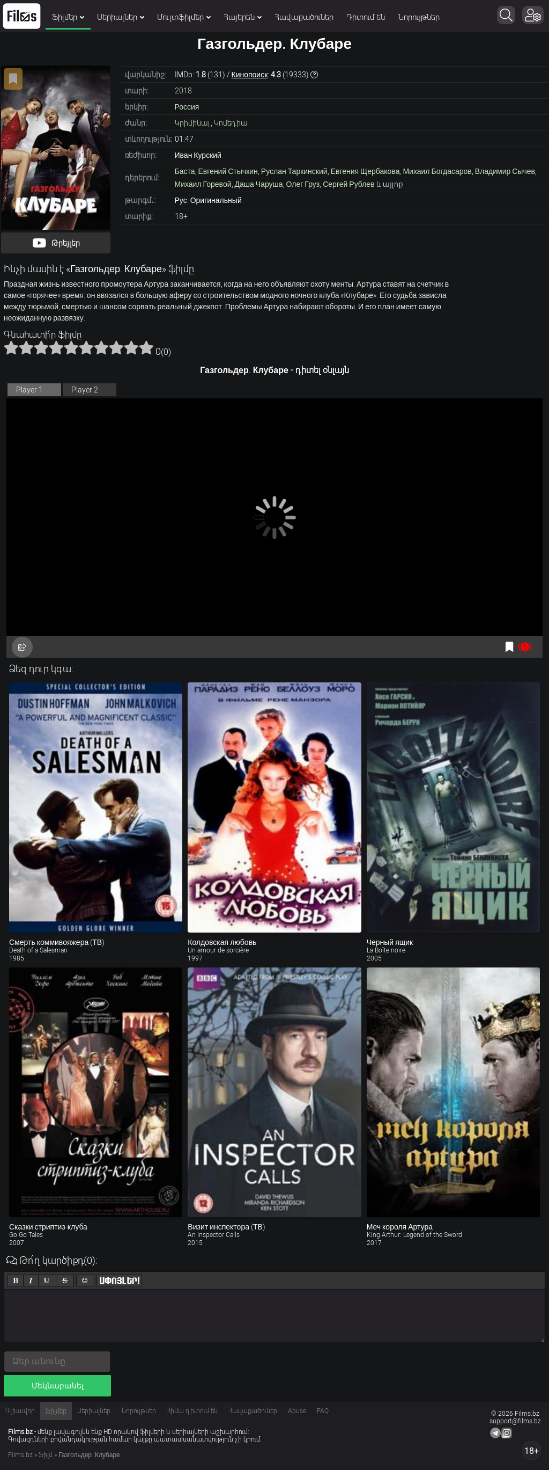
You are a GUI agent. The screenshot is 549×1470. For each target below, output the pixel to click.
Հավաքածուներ (303, 17)
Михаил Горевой (203, 184)
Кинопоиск (250, 74)
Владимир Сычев (505, 171)
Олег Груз (303, 184)
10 (146, 347)
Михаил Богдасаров (437, 171)
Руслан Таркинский (294, 171)
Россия (187, 107)
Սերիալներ (120, 17)
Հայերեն (243, 17)
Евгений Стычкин (228, 171)
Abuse (297, 1411)
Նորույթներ (419, 17)
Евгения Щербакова (365, 171)
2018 (183, 90)
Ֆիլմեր (68, 17)
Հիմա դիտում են (192, 1411)
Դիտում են (365, 17)
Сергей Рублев (348, 184)
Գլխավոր (20, 1411)
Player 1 (29, 389)
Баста (185, 171)
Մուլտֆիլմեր (184, 17)
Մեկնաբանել (58, 1385)
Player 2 (84, 389)
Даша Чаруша (259, 184)
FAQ (323, 1411)
